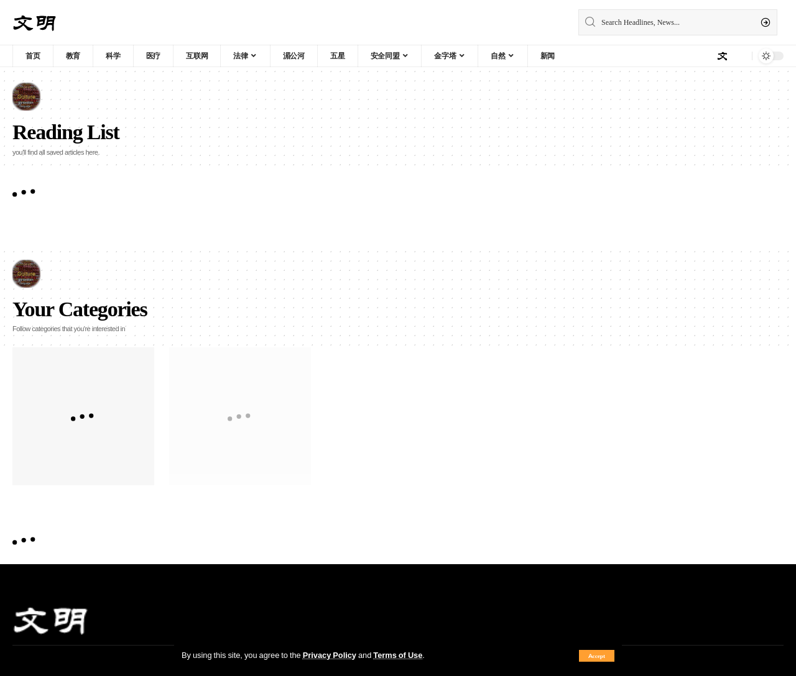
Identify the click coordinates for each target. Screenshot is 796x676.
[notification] (739, 56)
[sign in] (722, 56)
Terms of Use (397, 655)
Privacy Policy (329, 655)
